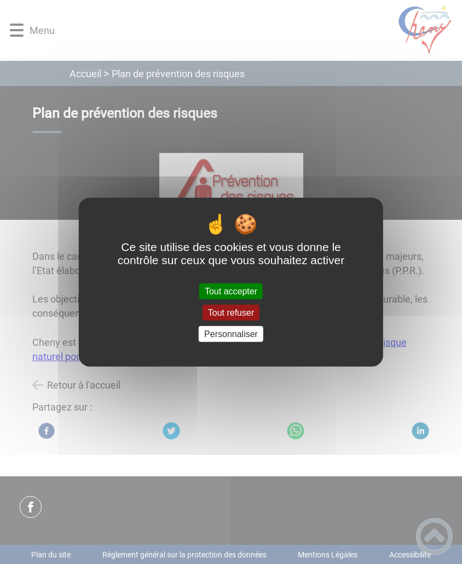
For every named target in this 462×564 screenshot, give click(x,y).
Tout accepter (231, 290)
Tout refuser (231, 312)
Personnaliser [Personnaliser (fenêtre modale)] (231, 334)
